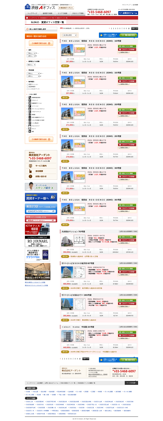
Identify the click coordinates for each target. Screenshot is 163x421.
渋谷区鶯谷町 (40, 401)
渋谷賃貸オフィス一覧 (47, 18)
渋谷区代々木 (30, 410)
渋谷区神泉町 (60, 404)
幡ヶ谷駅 (46, 394)
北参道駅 (71, 391)
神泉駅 (100, 391)
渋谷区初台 (73, 407)
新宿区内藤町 (86, 410)
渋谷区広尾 (90, 407)
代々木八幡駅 (128, 391)
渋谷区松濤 (49, 404)
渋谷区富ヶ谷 (116, 404)
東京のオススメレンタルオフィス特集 (36, 285)
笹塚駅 (54, 394)
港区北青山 (108, 410)
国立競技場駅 (72, 394)
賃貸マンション (32, 84)
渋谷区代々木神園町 (43, 410)
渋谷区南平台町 (31, 407)
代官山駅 (35, 391)
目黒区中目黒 (41, 414)
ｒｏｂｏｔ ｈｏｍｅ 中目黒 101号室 (78, 327)
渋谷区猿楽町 (30, 404)
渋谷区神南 (81, 404)
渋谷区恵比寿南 (86, 401)
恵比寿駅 (43, 391)
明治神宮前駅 (61, 391)
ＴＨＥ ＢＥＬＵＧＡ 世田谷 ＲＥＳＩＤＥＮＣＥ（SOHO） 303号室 (91, 168)
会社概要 (135, 5)
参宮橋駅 (118, 391)
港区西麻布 (117, 410)
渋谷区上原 (29, 401)
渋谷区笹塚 (130, 401)
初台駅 (39, 394)
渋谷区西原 (41, 407)
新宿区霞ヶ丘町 (97, 410)
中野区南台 (55, 410)
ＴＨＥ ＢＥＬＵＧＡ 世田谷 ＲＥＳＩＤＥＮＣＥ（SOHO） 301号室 (91, 200)
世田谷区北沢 (72, 414)
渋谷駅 (28, 391)
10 (128, 28)
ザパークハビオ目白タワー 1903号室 (76, 295)
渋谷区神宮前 (71, 404)
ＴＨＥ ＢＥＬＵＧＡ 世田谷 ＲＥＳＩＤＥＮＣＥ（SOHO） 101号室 (91, 73)
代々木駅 (79, 391)
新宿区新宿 (75, 410)
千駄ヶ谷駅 (62, 394)
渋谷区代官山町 (104, 404)
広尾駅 (93, 391)
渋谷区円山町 (110, 407)
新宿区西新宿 (65, 410)
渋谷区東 (81, 407)
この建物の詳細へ (124, 52)
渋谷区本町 (100, 407)
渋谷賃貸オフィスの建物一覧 (86, 383)
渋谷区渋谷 (40, 404)
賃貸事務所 (31, 86)
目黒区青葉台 (52, 414)
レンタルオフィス (33, 89)
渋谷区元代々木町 (122, 407)
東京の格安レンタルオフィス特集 (35, 282)
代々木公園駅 (109, 391)
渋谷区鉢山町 (63, 407)
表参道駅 (52, 391)
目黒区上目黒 (30, 414)
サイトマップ (126, 5)
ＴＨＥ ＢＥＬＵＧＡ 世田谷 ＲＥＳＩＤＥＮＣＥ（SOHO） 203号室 (91, 104)
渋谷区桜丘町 (120, 401)
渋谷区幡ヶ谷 (52, 407)
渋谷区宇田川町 (51, 401)
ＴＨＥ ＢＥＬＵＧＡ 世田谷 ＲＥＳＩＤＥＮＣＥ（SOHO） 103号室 (91, 41)
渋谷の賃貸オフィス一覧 (67, 383)
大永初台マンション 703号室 (73, 232)
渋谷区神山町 (109, 401)
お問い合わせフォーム (51, 383)
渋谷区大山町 (98, 401)
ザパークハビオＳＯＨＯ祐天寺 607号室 (78, 263)
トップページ (33, 18)
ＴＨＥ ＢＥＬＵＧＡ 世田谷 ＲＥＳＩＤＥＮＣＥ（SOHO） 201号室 (91, 136)
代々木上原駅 (30, 394)
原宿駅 (86, 391)
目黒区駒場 (62, 414)
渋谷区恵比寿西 (74, 401)
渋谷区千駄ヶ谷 (92, 404)
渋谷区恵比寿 (63, 401)
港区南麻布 (127, 410)
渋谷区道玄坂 (126, 404)
